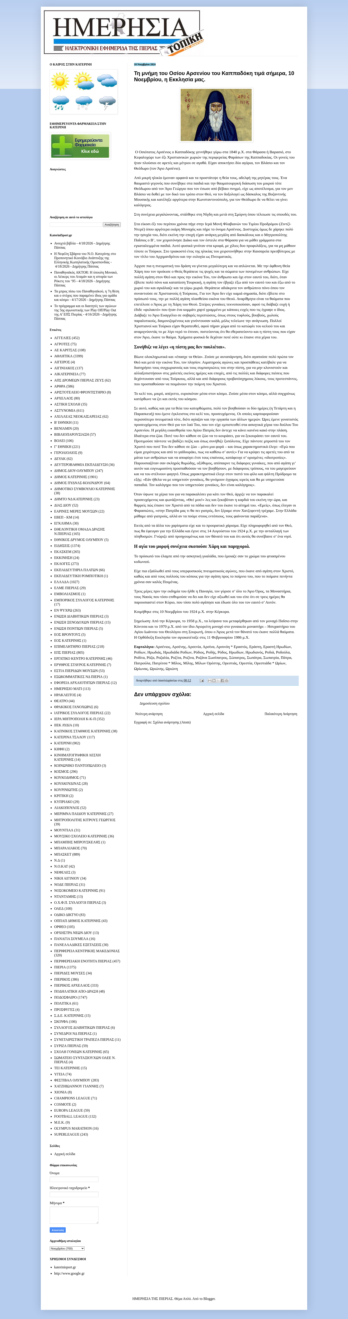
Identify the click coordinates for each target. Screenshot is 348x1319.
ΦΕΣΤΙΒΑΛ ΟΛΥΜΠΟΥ (72, 1080)
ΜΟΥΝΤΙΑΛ (63, 830)
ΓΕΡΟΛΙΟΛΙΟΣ (65, 453)
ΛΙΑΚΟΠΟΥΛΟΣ (66, 808)
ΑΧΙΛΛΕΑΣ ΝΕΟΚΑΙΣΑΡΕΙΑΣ (77, 416)
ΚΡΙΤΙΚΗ (61, 796)
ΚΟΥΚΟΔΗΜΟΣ (66, 777)
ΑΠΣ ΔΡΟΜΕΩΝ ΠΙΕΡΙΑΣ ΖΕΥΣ (79, 380)
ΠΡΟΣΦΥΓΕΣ (64, 1009)
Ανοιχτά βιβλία (65, 243)
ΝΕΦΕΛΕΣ (62, 872)
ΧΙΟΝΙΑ (60, 1092)
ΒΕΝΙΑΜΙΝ (63, 428)
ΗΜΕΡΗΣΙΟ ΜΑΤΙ (68, 689)
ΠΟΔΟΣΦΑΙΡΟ (65, 997)
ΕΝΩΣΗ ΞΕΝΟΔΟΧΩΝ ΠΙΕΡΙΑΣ (79, 622)
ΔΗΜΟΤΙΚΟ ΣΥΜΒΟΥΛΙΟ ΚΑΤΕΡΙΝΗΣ (84, 489)
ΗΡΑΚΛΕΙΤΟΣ (65, 695)
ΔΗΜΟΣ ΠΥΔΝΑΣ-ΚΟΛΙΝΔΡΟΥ (78, 483)
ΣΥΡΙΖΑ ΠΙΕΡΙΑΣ (67, 1046)
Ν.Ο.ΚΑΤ (61, 866)
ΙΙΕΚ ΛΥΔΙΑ (63, 725)
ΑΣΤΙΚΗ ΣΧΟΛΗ (67, 404)
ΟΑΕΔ (58, 908)
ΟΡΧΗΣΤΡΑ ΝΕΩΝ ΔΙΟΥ (73, 933)
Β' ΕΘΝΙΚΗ (63, 422)
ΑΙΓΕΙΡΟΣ (62, 362)
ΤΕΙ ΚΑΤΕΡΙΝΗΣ (67, 1068)
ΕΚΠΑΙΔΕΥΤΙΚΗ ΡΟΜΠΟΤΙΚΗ (78, 576)
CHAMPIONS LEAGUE (72, 1098)
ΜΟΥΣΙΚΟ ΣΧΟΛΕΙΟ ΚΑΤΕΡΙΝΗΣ (80, 836)
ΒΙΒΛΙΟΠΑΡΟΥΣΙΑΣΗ (71, 434)
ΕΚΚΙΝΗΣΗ (63, 558)
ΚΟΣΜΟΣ (61, 771)
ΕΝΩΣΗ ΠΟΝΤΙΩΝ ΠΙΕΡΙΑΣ (76, 628)
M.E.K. (59, 1122)
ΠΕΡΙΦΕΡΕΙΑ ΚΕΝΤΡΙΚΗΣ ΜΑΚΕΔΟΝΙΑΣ (87, 951)
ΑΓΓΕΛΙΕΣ (62, 338)
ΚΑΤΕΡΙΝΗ (62, 743)
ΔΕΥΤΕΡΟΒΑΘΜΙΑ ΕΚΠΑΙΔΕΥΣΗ (81, 465)
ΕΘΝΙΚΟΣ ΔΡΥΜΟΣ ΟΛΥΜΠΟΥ (78, 540)
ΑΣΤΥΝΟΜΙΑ (64, 410)
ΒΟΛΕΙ (59, 441)
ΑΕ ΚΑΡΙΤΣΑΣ (65, 350)
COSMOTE (62, 1104)
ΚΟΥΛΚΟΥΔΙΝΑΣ (67, 783)
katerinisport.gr (65, 1267)
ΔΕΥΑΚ (60, 459)
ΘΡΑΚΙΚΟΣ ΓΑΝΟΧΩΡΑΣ (73, 707)
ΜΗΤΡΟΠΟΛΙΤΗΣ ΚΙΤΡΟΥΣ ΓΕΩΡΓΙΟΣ (84, 820)
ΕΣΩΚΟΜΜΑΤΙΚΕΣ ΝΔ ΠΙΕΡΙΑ (78, 677)
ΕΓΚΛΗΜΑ (63, 523)
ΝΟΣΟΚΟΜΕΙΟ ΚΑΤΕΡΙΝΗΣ (76, 890)
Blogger (209, 1299)
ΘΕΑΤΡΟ (61, 701)
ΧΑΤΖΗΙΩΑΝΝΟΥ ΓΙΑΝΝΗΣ (76, 1086)
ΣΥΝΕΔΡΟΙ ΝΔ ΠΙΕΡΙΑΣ (73, 1033)
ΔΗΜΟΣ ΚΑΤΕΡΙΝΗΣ (70, 477)
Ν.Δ (57, 860)
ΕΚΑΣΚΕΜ (62, 552)
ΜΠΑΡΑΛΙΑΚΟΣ (67, 848)
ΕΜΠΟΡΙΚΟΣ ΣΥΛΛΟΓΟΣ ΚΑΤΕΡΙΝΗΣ (84, 600)
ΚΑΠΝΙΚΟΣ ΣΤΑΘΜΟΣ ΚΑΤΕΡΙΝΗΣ (82, 731)
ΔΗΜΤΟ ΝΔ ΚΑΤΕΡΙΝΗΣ (73, 499)
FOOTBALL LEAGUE (71, 1116)
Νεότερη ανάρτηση (149, 714)
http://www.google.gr (69, 1273)
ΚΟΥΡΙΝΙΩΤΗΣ (66, 790)
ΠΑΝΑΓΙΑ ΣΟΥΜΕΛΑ (71, 939)
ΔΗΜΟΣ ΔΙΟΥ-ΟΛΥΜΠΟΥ (74, 471)
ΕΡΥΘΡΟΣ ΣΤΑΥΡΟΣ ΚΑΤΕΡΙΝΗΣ (80, 665)
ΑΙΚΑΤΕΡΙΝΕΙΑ (66, 374)
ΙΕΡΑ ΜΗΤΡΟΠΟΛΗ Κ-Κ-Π (75, 719)
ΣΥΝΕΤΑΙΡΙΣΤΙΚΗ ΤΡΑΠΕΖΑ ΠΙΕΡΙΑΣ (84, 1039)
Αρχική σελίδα (213, 714)
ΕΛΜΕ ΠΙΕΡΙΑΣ (66, 588)
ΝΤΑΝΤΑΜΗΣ (65, 896)
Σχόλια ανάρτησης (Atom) (172, 722)
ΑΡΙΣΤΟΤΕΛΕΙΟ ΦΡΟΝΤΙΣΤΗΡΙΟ (80, 392)
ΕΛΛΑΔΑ (61, 582)
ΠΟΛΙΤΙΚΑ (62, 1003)
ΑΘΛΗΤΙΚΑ (63, 356)
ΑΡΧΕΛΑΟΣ (63, 398)
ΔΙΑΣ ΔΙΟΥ (62, 505)
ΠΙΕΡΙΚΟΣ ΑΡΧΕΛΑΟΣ (72, 985)
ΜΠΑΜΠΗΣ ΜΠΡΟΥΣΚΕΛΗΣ (77, 842)
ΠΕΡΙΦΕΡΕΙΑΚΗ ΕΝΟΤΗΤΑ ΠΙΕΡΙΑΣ (83, 961)
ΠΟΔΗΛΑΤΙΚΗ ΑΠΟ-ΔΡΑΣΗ (76, 991)
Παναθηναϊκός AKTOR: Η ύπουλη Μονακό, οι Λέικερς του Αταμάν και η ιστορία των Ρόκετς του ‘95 (86, 276)
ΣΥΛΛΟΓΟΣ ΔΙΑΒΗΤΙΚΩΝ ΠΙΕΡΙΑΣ (82, 1027)
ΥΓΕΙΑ (59, 1074)
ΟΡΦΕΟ (60, 927)
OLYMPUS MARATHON (73, 1128)
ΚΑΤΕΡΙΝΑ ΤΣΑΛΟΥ (70, 737)
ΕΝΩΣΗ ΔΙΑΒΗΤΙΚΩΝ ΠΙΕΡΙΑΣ (78, 616)
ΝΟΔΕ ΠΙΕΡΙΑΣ (66, 884)
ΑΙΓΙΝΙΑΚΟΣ (64, 368)
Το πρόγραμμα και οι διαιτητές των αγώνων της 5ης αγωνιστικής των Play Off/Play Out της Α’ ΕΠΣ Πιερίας (85, 310)
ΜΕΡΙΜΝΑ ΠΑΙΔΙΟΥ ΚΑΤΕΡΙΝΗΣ (80, 814)
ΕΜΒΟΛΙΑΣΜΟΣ (67, 594)
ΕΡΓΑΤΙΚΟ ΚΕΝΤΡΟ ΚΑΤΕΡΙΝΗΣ (79, 658)
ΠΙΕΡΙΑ (60, 967)
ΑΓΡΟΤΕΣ (62, 344)
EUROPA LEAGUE (68, 1110)
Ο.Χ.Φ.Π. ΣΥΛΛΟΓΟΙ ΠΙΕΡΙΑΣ (77, 902)
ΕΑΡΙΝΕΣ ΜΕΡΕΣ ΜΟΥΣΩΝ (75, 511)
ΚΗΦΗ (59, 749)
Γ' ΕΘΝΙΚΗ (62, 447)
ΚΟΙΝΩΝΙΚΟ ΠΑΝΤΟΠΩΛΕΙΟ (77, 765)
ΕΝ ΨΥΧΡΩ (63, 610)
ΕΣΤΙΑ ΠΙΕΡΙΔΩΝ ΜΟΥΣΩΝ (76, 671)
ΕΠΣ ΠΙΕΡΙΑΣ (64, 652)
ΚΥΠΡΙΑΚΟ (63, 802)
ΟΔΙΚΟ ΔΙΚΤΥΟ (66, 915)
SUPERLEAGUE (66, 1134)
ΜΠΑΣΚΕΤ (62, 854)
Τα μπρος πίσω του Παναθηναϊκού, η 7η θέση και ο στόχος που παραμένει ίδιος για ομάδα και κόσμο (86, 295)
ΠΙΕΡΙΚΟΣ (62, 979)
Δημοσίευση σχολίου (155, 703)
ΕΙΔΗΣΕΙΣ (62, 546)
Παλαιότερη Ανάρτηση (281, 714)
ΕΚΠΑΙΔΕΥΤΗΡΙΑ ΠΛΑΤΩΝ (76, 570)
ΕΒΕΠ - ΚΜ (63, 517)
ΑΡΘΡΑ (59, 386)
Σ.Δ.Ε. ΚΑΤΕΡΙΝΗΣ (69, 1015)
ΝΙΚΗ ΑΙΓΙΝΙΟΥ (66, 878)
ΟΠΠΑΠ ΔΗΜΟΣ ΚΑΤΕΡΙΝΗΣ (77, 921)
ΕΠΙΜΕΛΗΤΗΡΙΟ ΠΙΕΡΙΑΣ (75, 646)
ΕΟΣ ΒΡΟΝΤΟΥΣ (67, 634)
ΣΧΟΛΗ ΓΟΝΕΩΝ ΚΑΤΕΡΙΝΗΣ (78, 1052)
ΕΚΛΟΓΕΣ (62, 564)
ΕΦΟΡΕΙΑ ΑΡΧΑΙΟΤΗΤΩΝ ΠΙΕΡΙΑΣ (82, 683)
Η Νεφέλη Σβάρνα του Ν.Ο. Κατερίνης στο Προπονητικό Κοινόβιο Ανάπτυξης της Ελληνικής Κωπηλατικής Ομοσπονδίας (85, 258)
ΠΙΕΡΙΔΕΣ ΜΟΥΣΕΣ (69, 973)
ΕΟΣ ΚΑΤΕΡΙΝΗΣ (67, 640)
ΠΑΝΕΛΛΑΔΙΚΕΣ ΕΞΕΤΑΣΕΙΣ (77, 945)
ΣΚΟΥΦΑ (61, 1021)
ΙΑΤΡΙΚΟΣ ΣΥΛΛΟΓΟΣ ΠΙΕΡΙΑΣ (79, 713)
